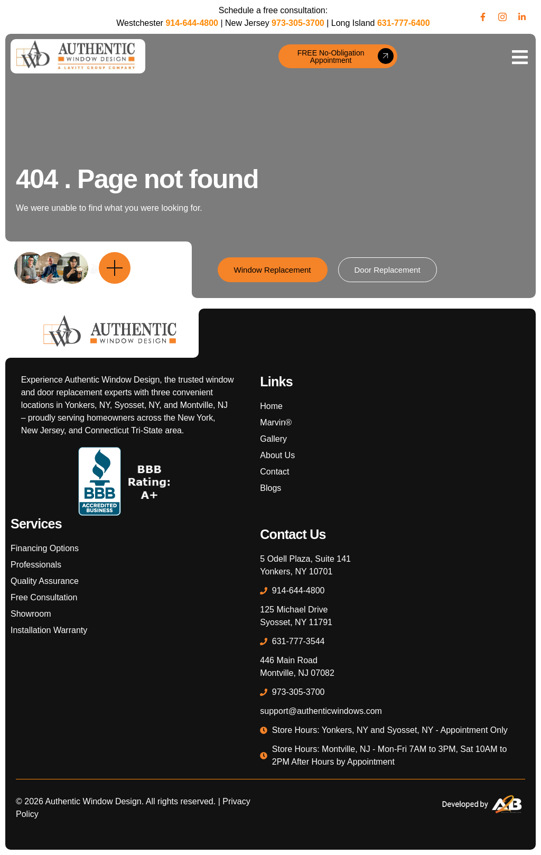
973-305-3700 (298, 22)
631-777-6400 (403, 22)
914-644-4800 (191, 22)
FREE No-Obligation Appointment (345, 56)
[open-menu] (520, 56)
